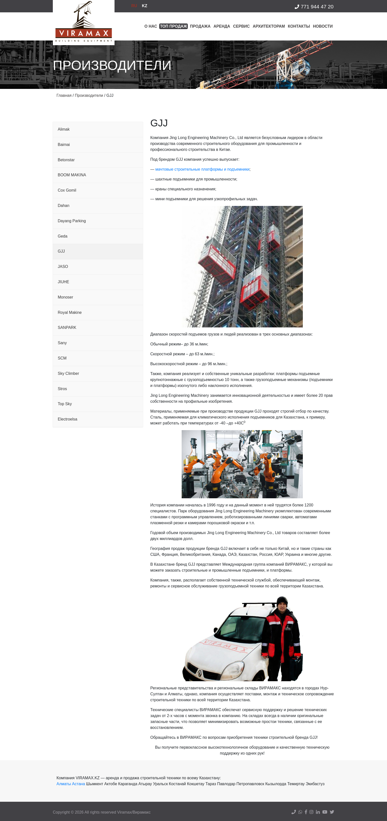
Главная (64, 95)
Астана (78, 784)
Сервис (241, 26)
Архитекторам (269, 26)
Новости (323, 26)
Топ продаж (173, 26)
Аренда (221, 26)
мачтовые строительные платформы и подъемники (202, 169)
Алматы (64, 784)
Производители (89, 95)
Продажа (200, 26)
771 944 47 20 (313, 7)
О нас (150, 26)
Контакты (299, 26)
